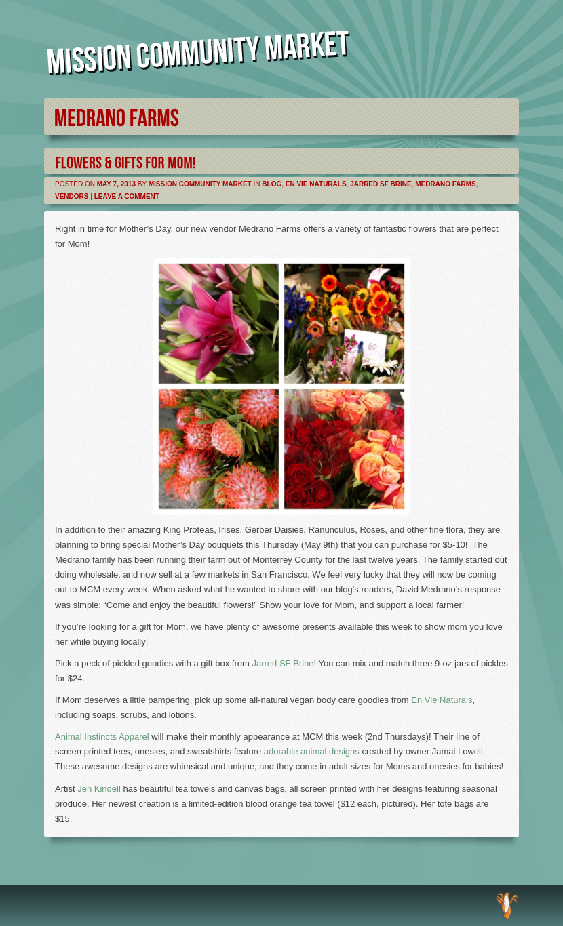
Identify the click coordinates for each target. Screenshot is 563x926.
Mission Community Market (200, 184)
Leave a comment (126, 196)
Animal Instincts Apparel (102, 736)
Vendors (71, 196)
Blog (272, 184)
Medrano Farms (445, 184)
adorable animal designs (312, 751)
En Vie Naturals (316, 184)
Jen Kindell (99, 789)
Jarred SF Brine (381, 184)
